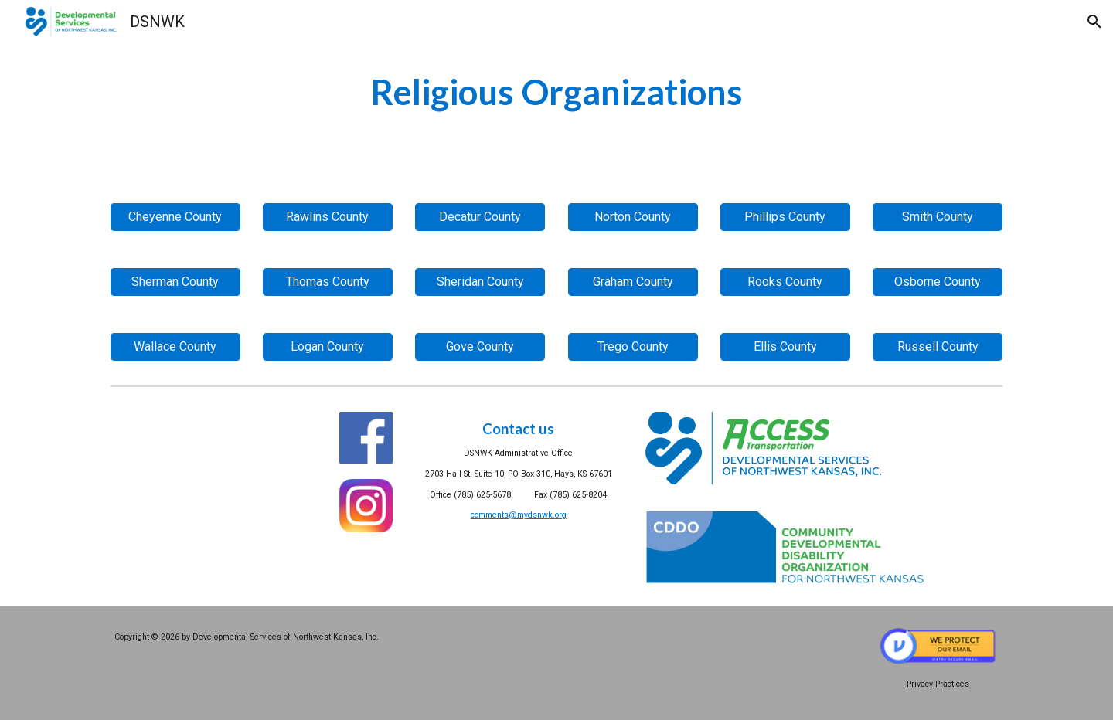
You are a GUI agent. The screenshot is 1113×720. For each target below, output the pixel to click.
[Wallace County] (175, 346)
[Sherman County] (175, 281)
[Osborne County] (937, 281)
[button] (1094, 21)
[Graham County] (633, 281)
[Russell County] (937, 346)
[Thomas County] (328, 281)
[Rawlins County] (328, 216)
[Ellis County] (785, 346)
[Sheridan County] (480, 281)
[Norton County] (633, 216)
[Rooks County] (785, 281)
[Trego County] (633, 346)
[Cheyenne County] (175, 216)
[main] (556, 92)
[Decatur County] (480, 216)
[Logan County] (328, 346)
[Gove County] (480, 346)
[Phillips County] (785, 216)
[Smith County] (937, 216)
